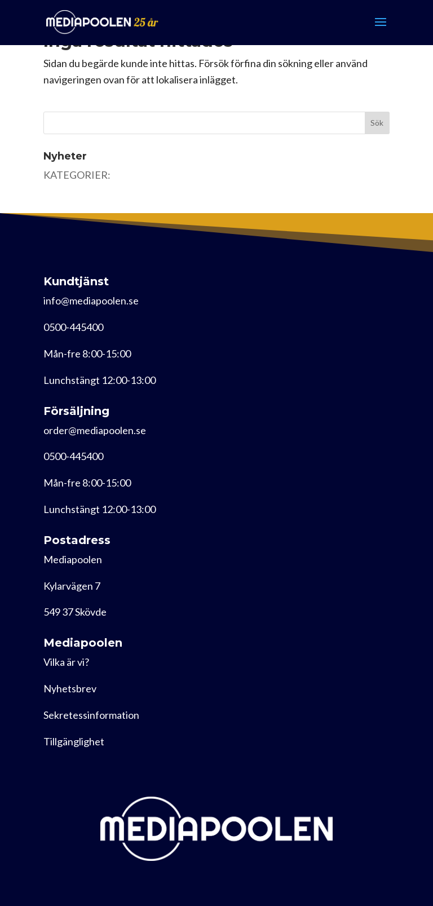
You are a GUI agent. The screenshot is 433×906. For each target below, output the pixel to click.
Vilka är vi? (66, 662)
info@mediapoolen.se (91, 300)
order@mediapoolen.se (94, 430)
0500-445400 (73, 327)
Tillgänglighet (73, 741)
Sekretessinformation (91, 715)
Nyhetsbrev (69, 688)
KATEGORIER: (77, 175)
